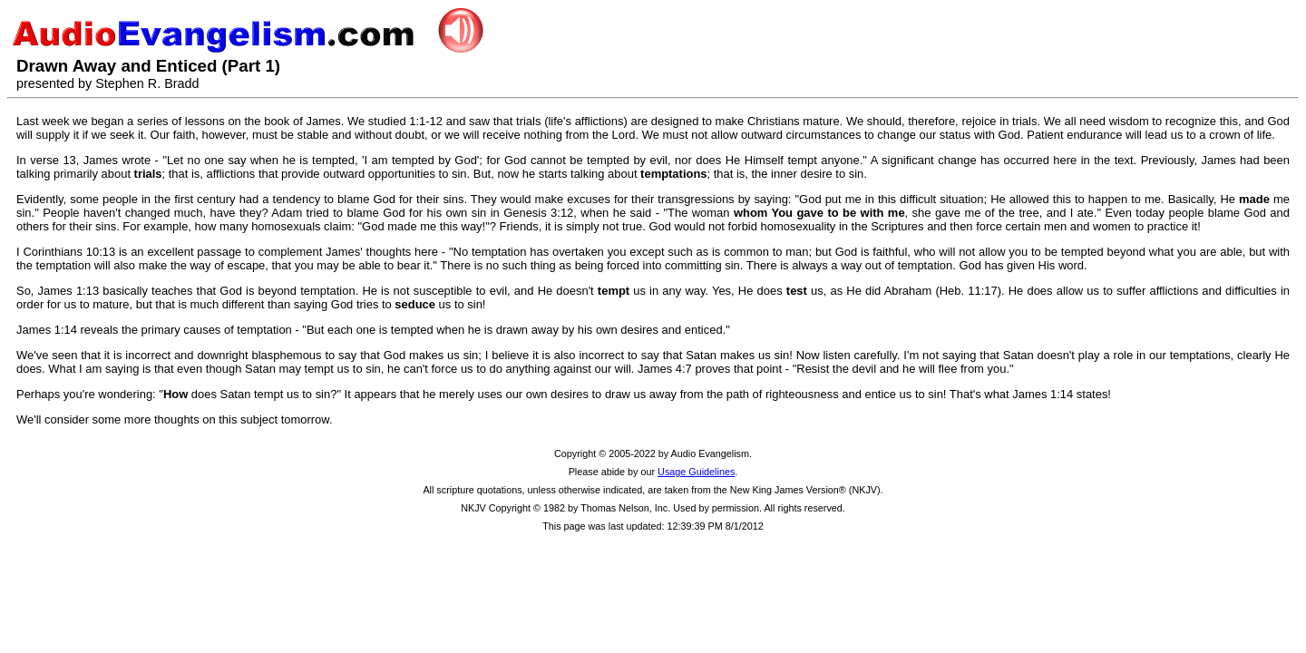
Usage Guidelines (696, 471)
